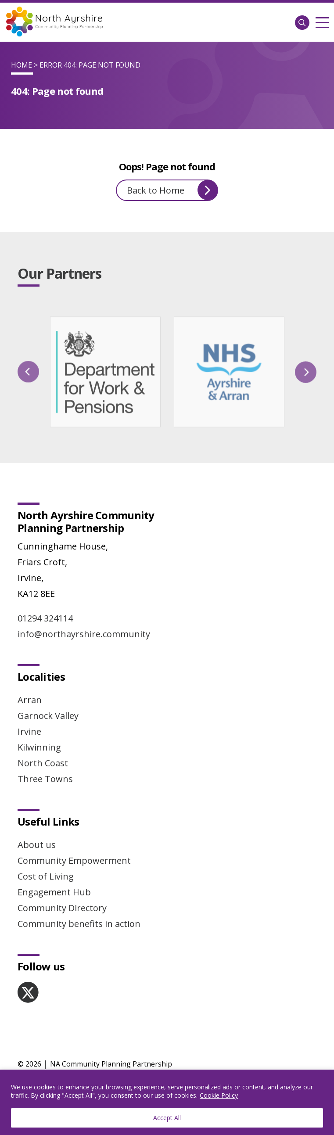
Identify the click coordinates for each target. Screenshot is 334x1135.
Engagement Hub (54, 892)
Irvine (29, 731)
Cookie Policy (219, 1095)
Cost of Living (46, 876)
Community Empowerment (74, 860)
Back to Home (172, 190)
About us (37, 845)
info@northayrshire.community (84, 634)
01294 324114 (45, 618)
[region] (167, 1102)
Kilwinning (39, 747)
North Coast (43, 763)
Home (21, 65)
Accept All (167, 1117)
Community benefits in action (79, 924)
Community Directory (62, 908)
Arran (30, 700)
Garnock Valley (48, 716)
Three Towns (45, 779)
